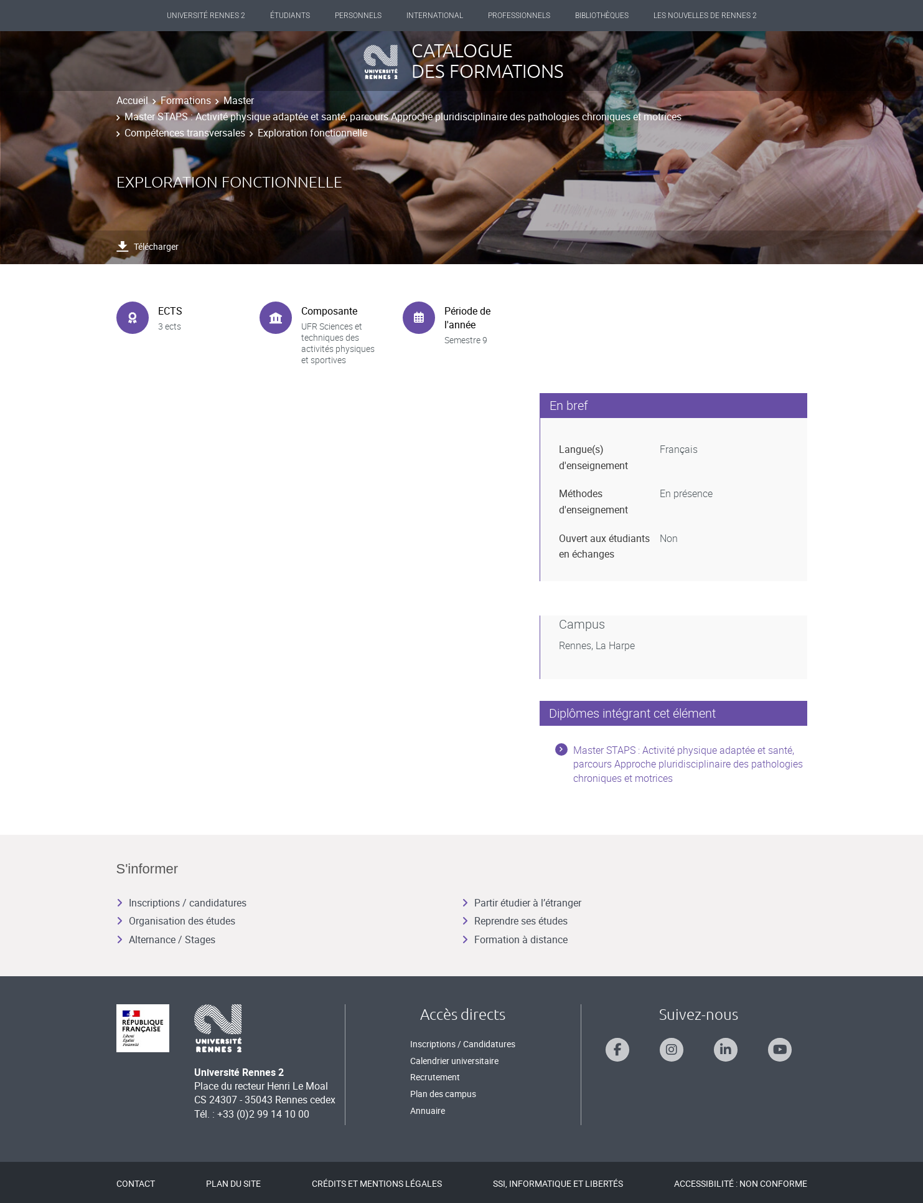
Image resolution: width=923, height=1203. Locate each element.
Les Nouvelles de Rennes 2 (705, 15)
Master (238, 100)
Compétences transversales (184, 133)
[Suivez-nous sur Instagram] (671, 1050)
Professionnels (519, 15)
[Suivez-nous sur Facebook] (617, 1050)
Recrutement (435, 1077)
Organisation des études (175, 921)
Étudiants (290, 15)
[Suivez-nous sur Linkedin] (726, 1050)
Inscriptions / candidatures (181, 903)
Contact (135, 1183)
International (434, 15)
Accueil (132, 100)
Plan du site (233, 1183)
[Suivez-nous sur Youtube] (780, 1050)
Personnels (358, 15)
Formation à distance (515, 939)
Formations (186, 100)
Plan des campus (443, 1094)
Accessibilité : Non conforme (740, 1183)
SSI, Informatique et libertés (558, 1183)
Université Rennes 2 (206, 15)
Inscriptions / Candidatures (462, 1044)
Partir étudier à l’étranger (521, 903)
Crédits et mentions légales (377, 1183)
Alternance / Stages (165, 939)
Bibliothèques (602, 15)
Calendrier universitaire (454, 1061)
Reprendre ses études (515, 921)
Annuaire (427, 1110)
